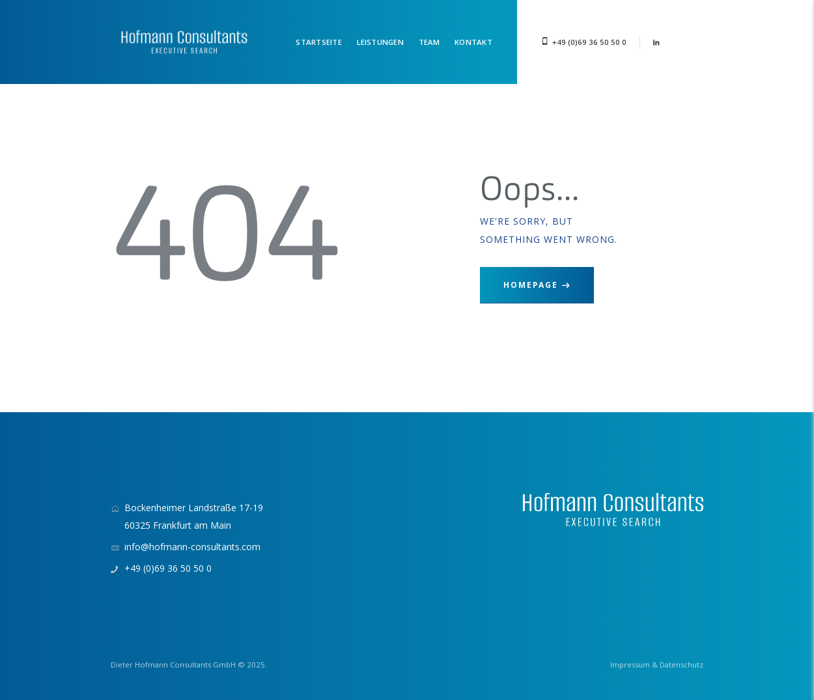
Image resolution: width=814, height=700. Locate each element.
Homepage (530, 284)
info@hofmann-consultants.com (192, 546)
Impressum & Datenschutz (656, 664)
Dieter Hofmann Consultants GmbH (173, 664)
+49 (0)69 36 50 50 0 (589, 42)
